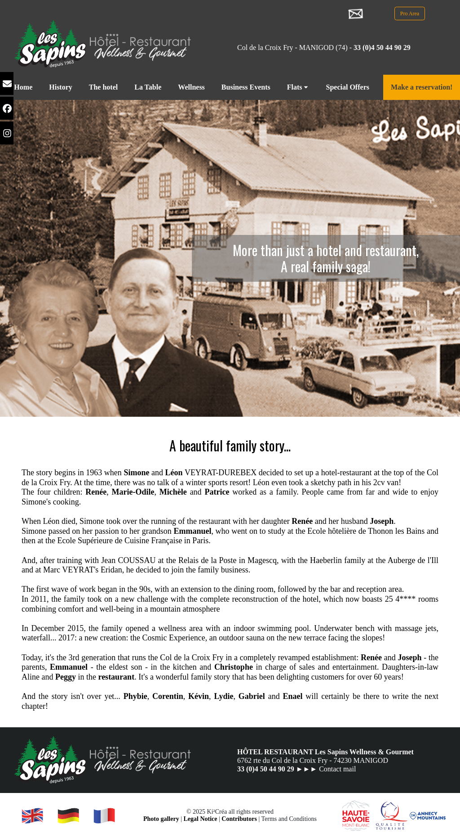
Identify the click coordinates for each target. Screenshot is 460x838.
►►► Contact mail (326, 769)
